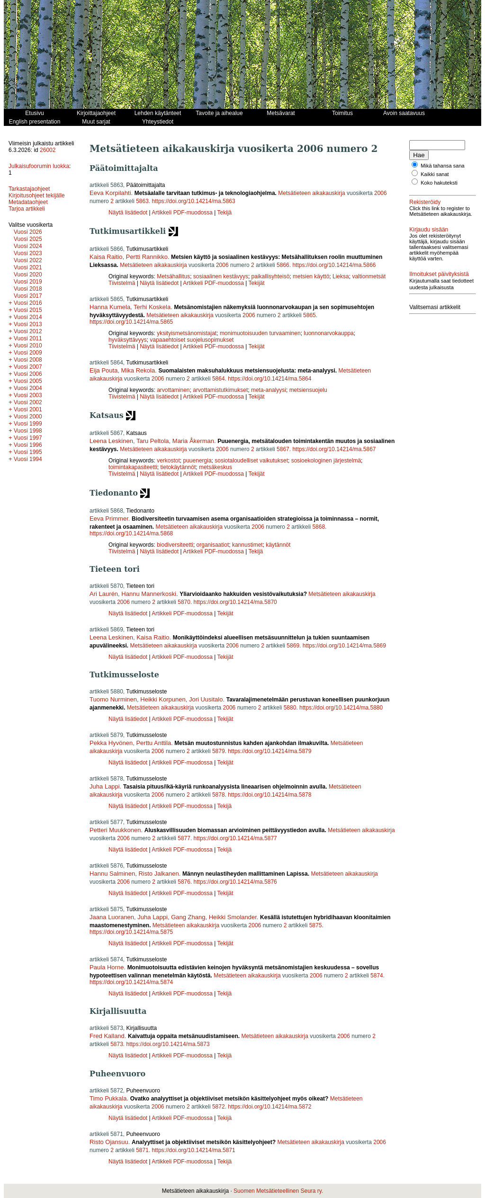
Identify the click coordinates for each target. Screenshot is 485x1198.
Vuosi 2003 (28, 395)
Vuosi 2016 (28, 303)
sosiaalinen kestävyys (220, 276)
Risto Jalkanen (158, 873)
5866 (283, 265)
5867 (283, 449)
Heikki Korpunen (162, 699)
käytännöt (278, 544)
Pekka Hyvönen (111, 742)
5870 (184, 602)
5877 (184, 838)
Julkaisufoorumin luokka (39, 166)
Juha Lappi (105, 786)
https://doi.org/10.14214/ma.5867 (334, 449)
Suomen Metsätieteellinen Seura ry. (278, 1191)
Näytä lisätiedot (128, 212)
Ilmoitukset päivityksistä (438, 274)
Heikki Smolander (233, 917)
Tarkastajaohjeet (29, 189)
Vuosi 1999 (28, 423)
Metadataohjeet (28, 202)
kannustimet (247, 544)
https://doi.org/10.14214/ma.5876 (235, 882)
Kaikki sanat (435, 174)
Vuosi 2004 (28, 388)
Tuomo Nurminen (113, 699)
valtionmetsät (369, 276)
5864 (218, 378)
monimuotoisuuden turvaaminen (260, 333)
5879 (218, 751)
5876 (184, 882)
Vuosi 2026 (28, 232)
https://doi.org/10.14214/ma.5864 (269, 378)
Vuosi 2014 (28, 317)
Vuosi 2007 (28, 367)
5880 (290, 707)
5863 (142, 201)
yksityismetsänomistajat (186, 333)
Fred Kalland (107, 1035)
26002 (47, 150)
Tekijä (224, 212)
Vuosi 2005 (28, 381)
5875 (315, 925)
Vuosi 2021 (28, 267)
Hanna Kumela (110, 307)
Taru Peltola (152, 440)
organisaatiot (213, 544)
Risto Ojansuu (109, 1141)
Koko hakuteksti (439, 183)
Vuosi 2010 (28, 345)
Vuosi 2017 (28, 296)
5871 (142, 1150)
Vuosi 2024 (28, 246)
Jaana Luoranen (112, 917)
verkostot (168, 460)
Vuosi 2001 (28, 409)
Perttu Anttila (153, 742)
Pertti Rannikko (147, 256)
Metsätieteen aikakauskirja (311, 193)
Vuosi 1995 (28, 452)
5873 (116, 1044)
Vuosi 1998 (28, 430)
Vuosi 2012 (28, 331)
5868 (318, 527)
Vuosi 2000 (28, 416)
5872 (218, 1106)
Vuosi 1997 (28, 438)
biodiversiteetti (175, 544)
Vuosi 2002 (28, 402)
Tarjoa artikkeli (27, 208)
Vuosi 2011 (28, 338)
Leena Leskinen (111, 440)
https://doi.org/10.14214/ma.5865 (131, 322)
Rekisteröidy (424, 202)
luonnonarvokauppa (328, 333)
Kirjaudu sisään (428, 229)
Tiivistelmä (121, 283)
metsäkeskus (215, 467)
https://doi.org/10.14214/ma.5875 (131, 932)
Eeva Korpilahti (110, 192)
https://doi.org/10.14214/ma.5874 (131, 982)
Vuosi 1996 (28, 445)
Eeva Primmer (109, 518)
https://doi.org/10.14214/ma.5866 (334, 265)
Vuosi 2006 (28, 374)
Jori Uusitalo (206, 699)
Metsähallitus (173, 276)
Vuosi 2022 (28, 260)
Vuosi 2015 (28, 310)
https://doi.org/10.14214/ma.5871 (193, 1150)
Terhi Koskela (152, 307)
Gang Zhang (188, 917)
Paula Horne (107, 967)
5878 (218, 794)
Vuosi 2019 (28, 281)
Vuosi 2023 (28, 253)
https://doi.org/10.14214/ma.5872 (269, 1106)
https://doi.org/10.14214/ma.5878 (269, 794)
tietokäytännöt (178, 467)
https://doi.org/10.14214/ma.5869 (344, 645)
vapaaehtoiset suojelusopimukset (192, 340)
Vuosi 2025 (28, 239)
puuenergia (197, 460)
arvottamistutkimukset (220, 390)
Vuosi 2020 (28, 274)
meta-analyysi (268, 390)
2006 (380, 193)
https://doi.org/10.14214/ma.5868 (131, 533)
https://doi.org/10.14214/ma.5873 (168, 1044)
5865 (309, 315)
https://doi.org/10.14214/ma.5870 (235, 602)
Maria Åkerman (193, 440)
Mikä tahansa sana (442, 166)
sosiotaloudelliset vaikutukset (251, 460)
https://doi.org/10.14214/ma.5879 (269, 751)
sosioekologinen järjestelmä (326, 460)
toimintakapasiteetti (132, 467)
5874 (376, 975)
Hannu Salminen (112, 873)
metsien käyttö (311, 276)
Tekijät (257, 283)
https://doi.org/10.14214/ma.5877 (235, 838)
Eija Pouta (103, 370)
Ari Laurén (104, 593)
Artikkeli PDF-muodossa (182, 212)
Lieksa (340, 276)
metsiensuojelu (308, 390)
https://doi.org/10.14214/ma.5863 (193, 201)
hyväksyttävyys (127, 340)
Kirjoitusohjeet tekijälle (37, 195)
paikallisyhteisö (270, 276)
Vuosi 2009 (28, 352)
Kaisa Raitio (106, 256)
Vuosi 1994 (28, 459)
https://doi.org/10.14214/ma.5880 (341, 707)
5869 (293, 645)
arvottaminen (173, 390)
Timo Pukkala (108, 1098)
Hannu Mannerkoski (148, 593)
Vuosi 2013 (28, 324)
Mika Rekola (138, 370)
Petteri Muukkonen (115, 830)
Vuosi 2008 (28, 359)
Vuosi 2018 (28, 288)
